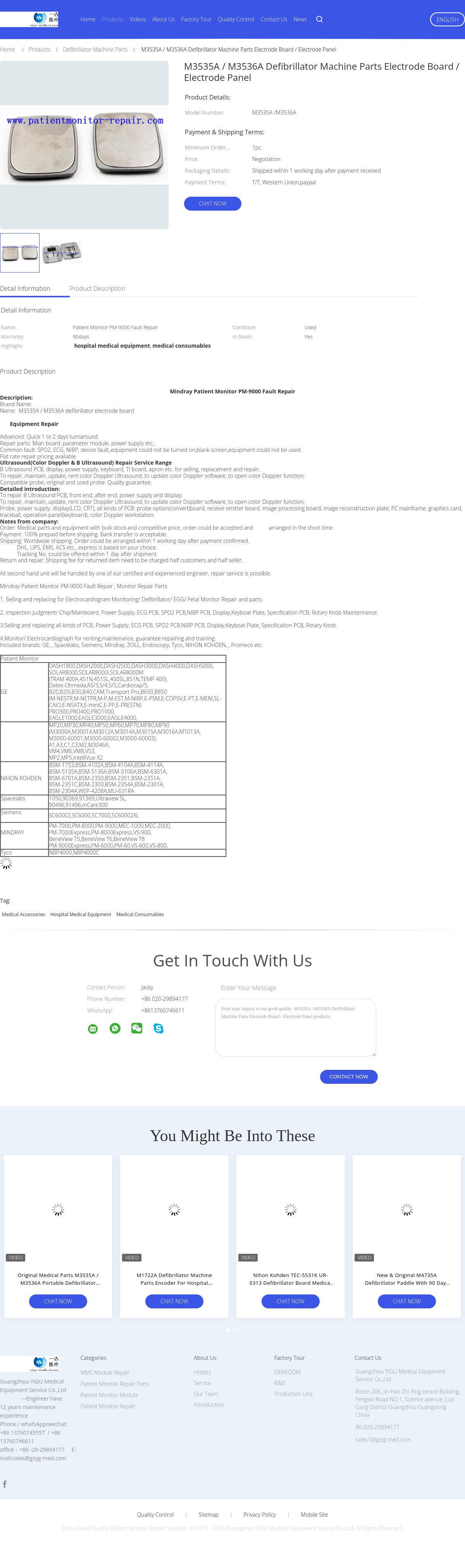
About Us (163, 19)
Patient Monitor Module (109, 1395)
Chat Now (212, 203)
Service (202, 1383)
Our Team (206, 1393)
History (202, 1372)
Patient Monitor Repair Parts (115, 1383)
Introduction (209, 1404)
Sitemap (209, 1514)
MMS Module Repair (105, 1372)
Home (88, 19)
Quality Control (236, 19)
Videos (138, 19)
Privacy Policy (260, 1514)
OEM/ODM (287, 1372)
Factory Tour (196, 19)
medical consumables (140, 914)
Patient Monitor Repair (108, 1406)
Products (113, 19)
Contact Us (274, 19)
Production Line (293, 1393)
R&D (279, 1383)
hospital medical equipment (80, 914)
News (300, 19)
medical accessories (23, 914)
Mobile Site (314, 1514)
